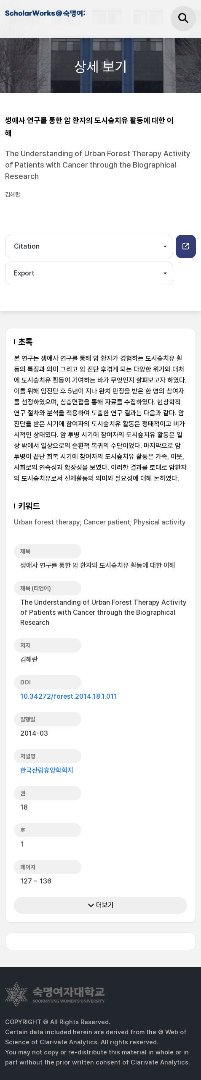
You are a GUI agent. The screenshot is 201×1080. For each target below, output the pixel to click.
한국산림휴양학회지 (46, 770)
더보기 (101, 905)
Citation (27, 246)
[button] (186, 246)
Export (24, 273)
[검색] (183, 18)
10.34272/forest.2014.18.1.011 (68, 696)
